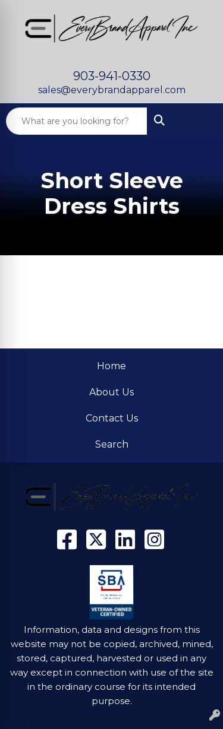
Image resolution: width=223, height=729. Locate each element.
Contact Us (112, 418)
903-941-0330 (111, 76)
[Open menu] (199, 121)
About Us (111, 392)
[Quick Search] (76, 121)
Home (111, 366)
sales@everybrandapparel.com (112, 90)
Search (111, 444)
